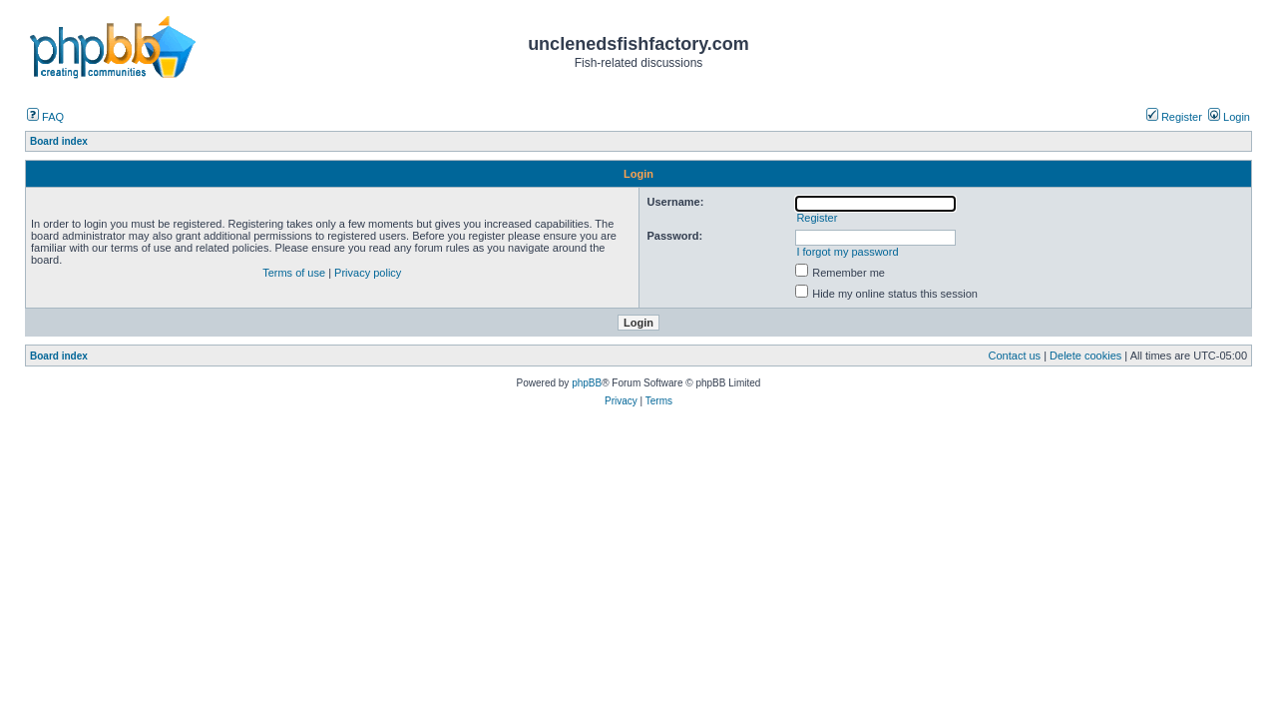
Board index (59, 356)
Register (1174, 117)
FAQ (45, 117)
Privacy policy (367, 273)
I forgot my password (847, 252)
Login (1229, 117)
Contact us (1015, 356)
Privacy (621, 400)
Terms (658, 400)
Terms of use (293, 273)
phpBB (587, 382)
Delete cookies (1085, 356)
